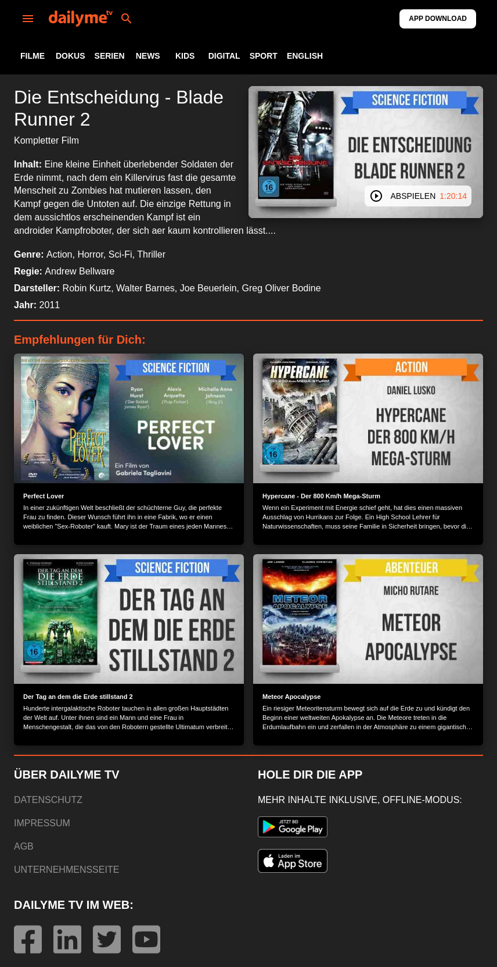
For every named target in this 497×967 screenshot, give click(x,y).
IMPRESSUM (42, 823)
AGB (24, 846)
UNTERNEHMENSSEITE (66, 870)
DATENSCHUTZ (48, 800)
